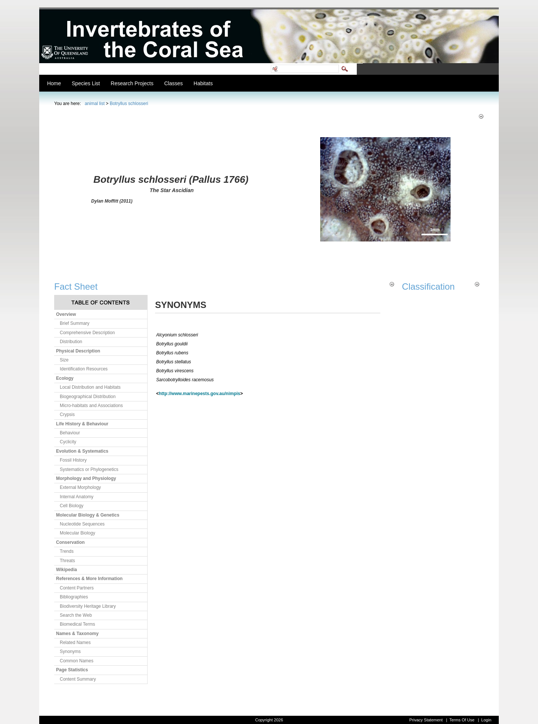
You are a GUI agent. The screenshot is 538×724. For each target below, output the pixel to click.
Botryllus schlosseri (129, 103)
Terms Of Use (461, 720)
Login (486, 720)
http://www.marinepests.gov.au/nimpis (199, 393)
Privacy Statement (425, 720)
